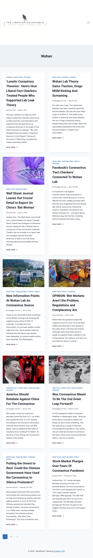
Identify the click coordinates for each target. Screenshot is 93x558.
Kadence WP (59, 551)
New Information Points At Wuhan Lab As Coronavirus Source (23, 300)
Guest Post (12, 110)
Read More (12, 147)
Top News (27, 77)
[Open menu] (88, 22)
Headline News (21, 189)
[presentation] (23, 171)
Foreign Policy (12, 388)
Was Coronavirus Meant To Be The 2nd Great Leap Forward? (69, 399)
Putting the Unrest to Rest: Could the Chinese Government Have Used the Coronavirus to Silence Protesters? (23, 472)
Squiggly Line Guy (60, 101)
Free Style (56, 388)
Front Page (56, 77)
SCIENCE (73, 77)
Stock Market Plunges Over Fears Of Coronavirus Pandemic (68, 465)
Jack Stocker (58, 315)
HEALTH (77, 161)
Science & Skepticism (14, 77)
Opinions (65, 77)
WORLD (37, 291)
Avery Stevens (13, 487)
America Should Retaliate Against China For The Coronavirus (22, 399)
